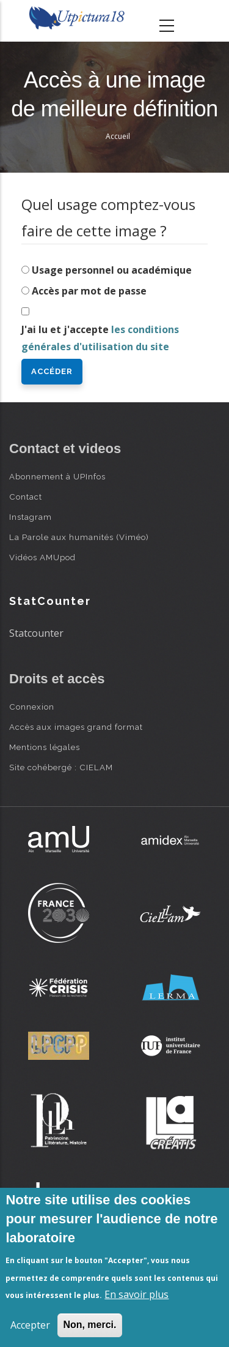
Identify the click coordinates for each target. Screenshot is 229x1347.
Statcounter (36, 633)
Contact (25, 496)
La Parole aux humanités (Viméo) (79, 537)
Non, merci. (89, 1324)
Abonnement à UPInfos (57, 476)
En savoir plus (136, 1294)
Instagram (30, 517)
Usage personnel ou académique (112, 270)
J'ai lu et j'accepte (100, 338)
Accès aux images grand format (76, 727)
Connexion (31, 706)
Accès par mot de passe (89, 291)
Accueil (118, 136)
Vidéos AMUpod (42, 557)
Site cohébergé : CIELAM (61, 767)
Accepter (30, 1325)
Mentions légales (44, 747)
